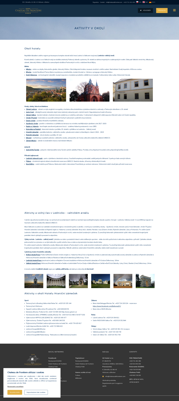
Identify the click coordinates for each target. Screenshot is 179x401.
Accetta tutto (15, 392)
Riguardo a (96, 2)
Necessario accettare (15, 386)
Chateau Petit (53, 367)
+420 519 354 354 (135, 364)
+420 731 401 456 (129, 2)
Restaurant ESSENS (55, 361)
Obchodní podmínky (109, 380)
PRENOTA (162, 10)
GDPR (104, 386)
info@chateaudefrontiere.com (114, 2)
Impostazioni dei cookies (36, 392)
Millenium (78, 378)
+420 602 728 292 (135, 375)
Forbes (77, 375)
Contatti (102, 2)
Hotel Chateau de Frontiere (57, 364)
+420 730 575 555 (135, 369)
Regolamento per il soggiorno (112, 383)
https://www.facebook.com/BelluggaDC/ (107, 306)
